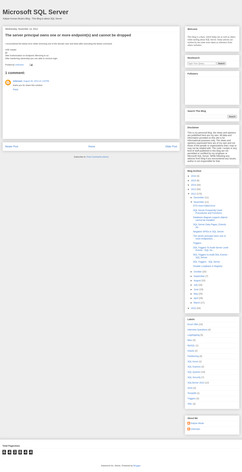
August (197, 280)
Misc (189, 340)
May (196, 293)
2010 (194, 308)
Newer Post (11, 146)
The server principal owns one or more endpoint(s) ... (209, 237)
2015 (194, 180)
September (199, 276)
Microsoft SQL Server (35, 12)
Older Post (171, 146)
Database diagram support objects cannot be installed (210, 218)
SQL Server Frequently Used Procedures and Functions (207, 211)
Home (91, 146)
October (198, 271)
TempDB (191, 393)
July (196, 285)
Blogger (136, 465)
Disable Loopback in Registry (207, 266)
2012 (194, 193)
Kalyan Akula (197, 423)
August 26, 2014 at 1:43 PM (36, 81)
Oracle (190, 351)
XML (189, 404)
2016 (194, 176)
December (199, 197)
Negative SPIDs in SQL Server (208, 231)
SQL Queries (193, 372)
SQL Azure (192, 361)
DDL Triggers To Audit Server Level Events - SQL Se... (210, 249)
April (196, 298)
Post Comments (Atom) (97, 157)
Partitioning (193, 356)
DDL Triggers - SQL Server (206, 261)
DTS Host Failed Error (204, 205)
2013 (194, 189)
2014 (194, 185)
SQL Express (194, 366)
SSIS (190, 388)
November (199, 202)
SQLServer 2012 (195, 382)
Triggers (197, 243)
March (197, 302)
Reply (15, 89)
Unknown (17, 81)
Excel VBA (192, 324)
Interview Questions (197, 329)
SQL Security (194, 377)
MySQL (191, 345)
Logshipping (193, 335)
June (196, 289)
